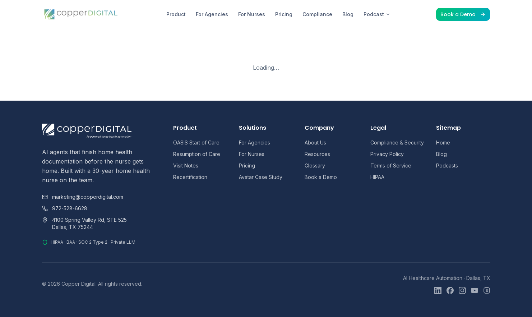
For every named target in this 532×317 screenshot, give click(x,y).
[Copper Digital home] (81, 14)
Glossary (315, 165)
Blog (347, 14)
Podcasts (447, 165)
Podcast (377, 14)
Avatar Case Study (260, 177)
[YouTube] (474, 290)
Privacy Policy (387, 154)
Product (176, 14)
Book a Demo (463, 14)
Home (443, 142)
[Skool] (486, 290)
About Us (315, 142)
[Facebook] (450, 290)
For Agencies (212, 14)
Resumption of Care (196, 154)
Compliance (317, 14)
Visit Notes (185, 165)
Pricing (283, 14)
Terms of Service (390, 165)
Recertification (190, 177)
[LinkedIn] (437, 290)
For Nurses (251, 14)
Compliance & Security (397, 142)
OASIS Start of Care (196, 142)
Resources (317, 154)
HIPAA (377, 177)
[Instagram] (462, 290)
